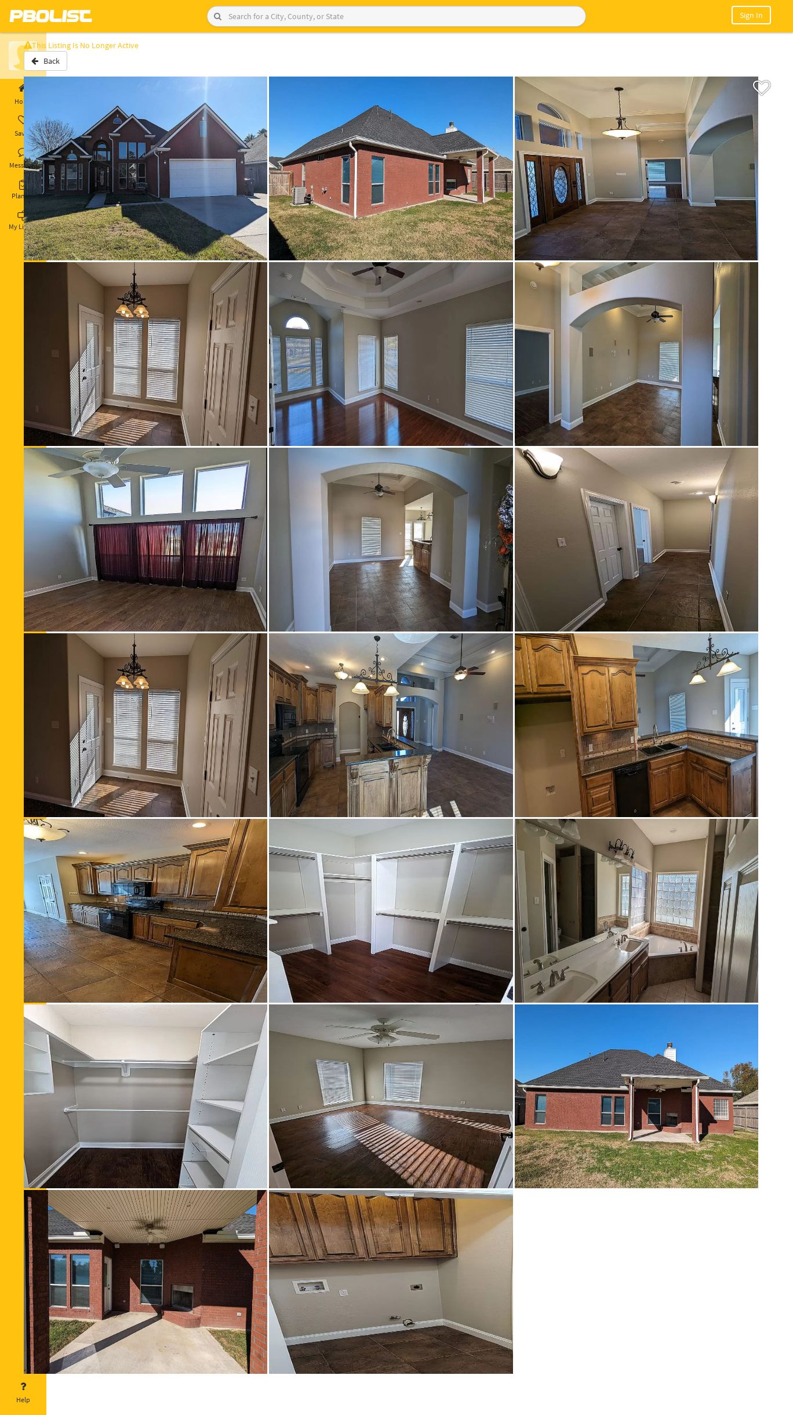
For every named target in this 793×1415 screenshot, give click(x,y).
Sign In (751, 15)
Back (77, 65)
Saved (23, 126)
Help (23, 1393)
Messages (23, 158)
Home (23, 95)
